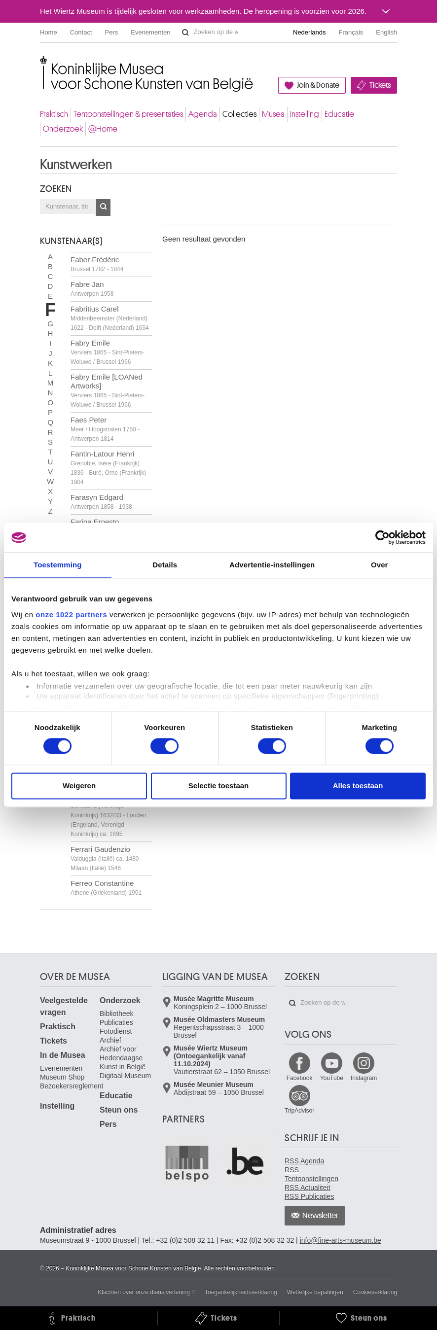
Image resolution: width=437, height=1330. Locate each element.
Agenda (202, 114)
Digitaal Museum (125, 1076)
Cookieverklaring (375, 1292)
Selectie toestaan (218, 786)
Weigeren (79, 786)
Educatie (339, 114)
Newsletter (320, 1216)
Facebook (300, 1078)
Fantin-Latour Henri (108, 468)
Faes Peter (105, 429)
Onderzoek (63, 129)
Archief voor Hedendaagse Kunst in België (123, 1058)
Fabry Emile (108, 352)
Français (351, 32)
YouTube (331, 1078)
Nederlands (309, 32)
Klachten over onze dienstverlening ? (146, 1292)
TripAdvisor (299, 1110)
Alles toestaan (358, 786)
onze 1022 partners (71, 614)
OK (103, 207)
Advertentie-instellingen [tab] (272, 564)
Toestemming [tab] (58, 564)
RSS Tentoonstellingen (311, 1174)
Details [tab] (164, 564)
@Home (102, 129)
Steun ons (119, 1110)
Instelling (304, 114)
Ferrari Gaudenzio (107, 858)
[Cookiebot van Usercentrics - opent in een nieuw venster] (382, 537)
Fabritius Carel (110, 318)
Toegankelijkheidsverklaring (241, 1292)
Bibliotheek (117, 1013)
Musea (273, 114)
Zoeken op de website (185, 32)
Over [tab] (379, 564)
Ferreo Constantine (106, 887)
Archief (110, 1040)
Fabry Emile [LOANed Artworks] (108, 390)
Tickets (380, 85)
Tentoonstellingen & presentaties (128, 114)
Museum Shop (62, 1077)
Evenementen (150, 32)
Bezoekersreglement (71, 1086)
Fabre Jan (92, 288)
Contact (81, 32)
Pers (111, 32)
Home (48, 32)
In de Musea (62, 1055)
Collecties (239, 114)
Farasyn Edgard (101, 501)
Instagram (364, 1078)
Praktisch (54, 114)
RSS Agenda (304, 1161)
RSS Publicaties (309, 1196)
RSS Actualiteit (307, 1187)
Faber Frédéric (97, 264)
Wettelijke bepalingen (315, 1292)
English (386, 32)
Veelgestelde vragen (64, 1006)
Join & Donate (318, 85)
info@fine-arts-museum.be (340, 1240)
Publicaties (116, 1022)
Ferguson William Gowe (110, 815)
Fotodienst (116, 1031)
